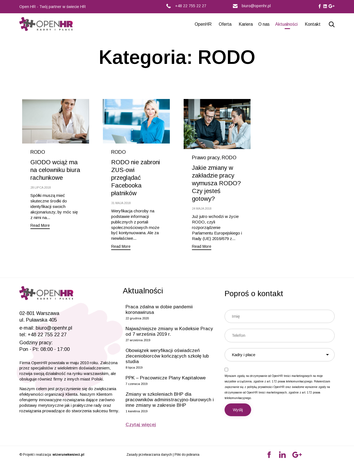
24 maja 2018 (201, 208)
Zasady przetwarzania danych (149, 455)
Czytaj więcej (141, 424)
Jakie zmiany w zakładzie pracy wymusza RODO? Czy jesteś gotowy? (216, 183)
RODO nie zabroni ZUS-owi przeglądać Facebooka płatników (135, 178)
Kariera (246, 24)
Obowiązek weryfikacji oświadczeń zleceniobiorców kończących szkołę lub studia (167, 356)
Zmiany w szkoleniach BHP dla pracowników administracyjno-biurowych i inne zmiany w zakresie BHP (170, 400)
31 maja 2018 (121, 203)
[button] (40, 226)
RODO (37, 152)
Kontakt (313, 24)
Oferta (225, 24)
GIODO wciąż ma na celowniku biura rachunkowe (55, 170)
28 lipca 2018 (40, 187)
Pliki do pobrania (187, 455)
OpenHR (203, 24)
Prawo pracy (206, 157)
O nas (264, 24)
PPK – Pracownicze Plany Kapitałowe (166, 377)
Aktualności (286, 24)
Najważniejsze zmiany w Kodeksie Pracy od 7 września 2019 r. (169, 331)
